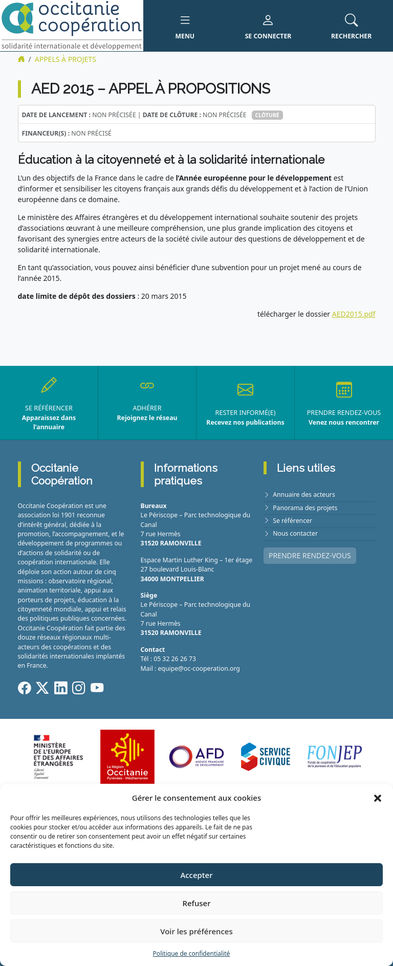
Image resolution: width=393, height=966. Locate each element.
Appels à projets (65, 59)
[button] (378, 798)
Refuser (196, 903)
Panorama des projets (305, 507)
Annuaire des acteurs (304, 494)
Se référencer (292, 520)
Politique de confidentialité (191, 953)
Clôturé (267, 115)
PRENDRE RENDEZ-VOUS (310, 555)
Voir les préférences (196, 931)
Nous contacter (295, 533)
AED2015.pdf (354, 314)
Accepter (196, 875)
